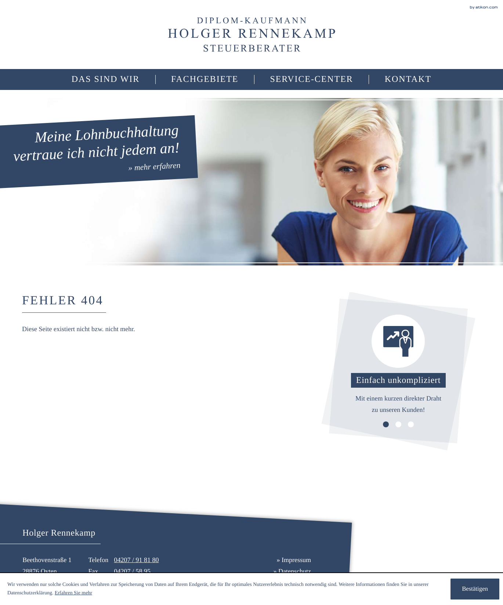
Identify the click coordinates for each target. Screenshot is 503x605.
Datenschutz (294, 571)
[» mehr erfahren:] (96, 152)
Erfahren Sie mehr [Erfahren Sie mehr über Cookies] (73, 593)
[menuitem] (205, 79)
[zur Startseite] (251, 34)
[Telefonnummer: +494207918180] (136, 560)
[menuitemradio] (105, 79)
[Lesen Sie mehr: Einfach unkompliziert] (398, 365)
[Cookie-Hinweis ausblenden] (474, 589)
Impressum (296, 560)
